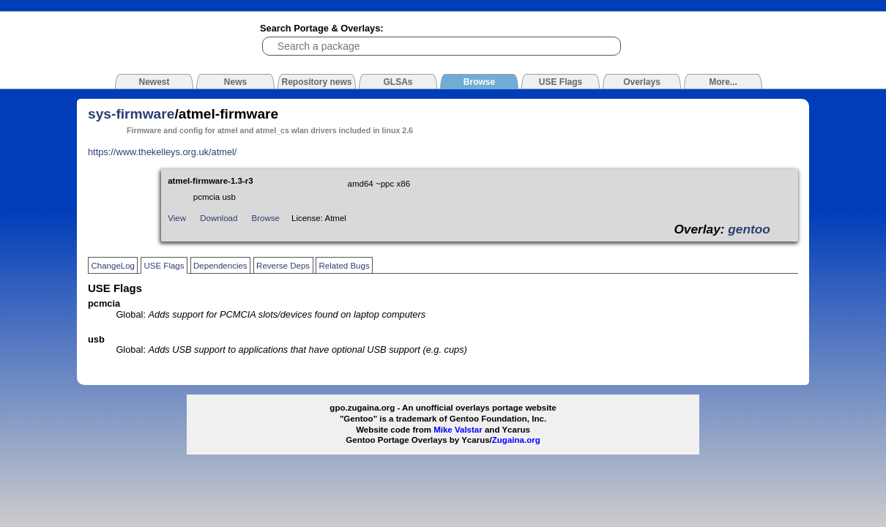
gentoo (749, 229)
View (177, 218)
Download (218, 218)
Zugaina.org (516, 440)
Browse (266, 218)
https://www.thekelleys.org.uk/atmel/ (162, 151)
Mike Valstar (458, 429)
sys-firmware (131, 114)
